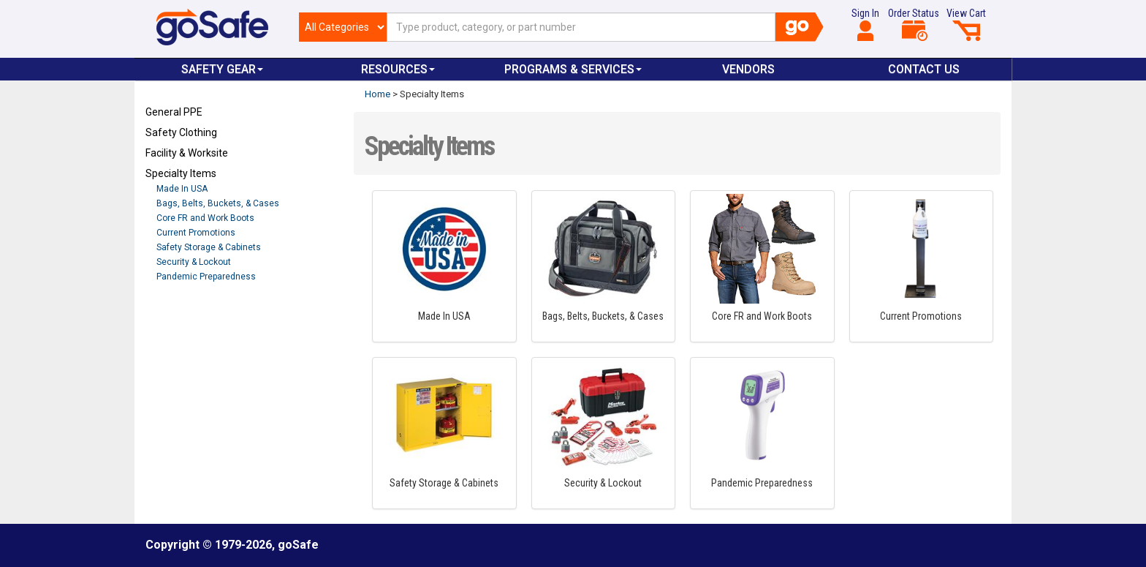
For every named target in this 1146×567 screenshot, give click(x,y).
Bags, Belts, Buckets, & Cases (217, 203)
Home (377, 94)
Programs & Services (573, 69)
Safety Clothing (181, 132)
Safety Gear (222, 69)
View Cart (966, 24)
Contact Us (924, 69)
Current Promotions (195, 233)
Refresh (173, 311)
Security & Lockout (193, 262)
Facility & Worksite (186, 153)
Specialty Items (180, 173)
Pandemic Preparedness (206, 276)
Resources (398, 69)
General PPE (173, 112)
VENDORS (748, 69)
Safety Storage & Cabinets (208, 247)
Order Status (913, 24)
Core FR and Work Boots (205, 218)
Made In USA (182, 189)
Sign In (865, 24)
